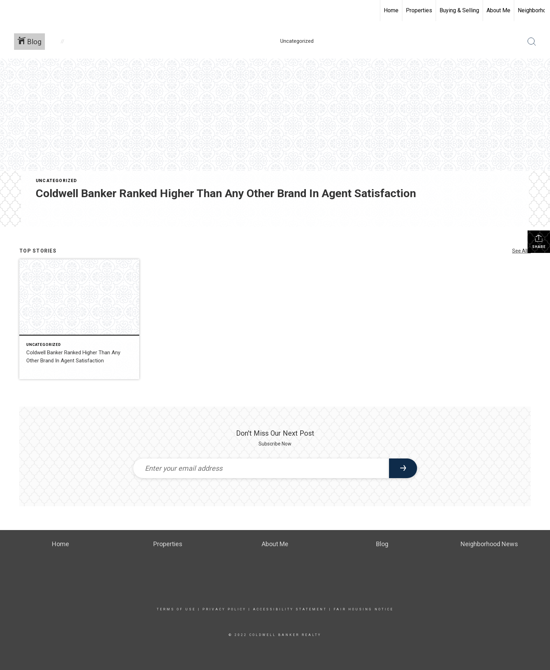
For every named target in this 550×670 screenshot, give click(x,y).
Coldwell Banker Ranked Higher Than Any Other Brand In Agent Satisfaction (226, 193)
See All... (521, 251)
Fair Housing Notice (364, 609)
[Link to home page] (9, 9)
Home (391, 10)
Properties (419, 10)
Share (539, 241)
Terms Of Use (176, 609)
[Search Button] (531, 41)
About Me (498, 10)
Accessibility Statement (290, 609)
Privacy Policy (224, 609)
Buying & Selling (459, 10)
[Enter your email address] (261, 468)
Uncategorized (56, 180)
